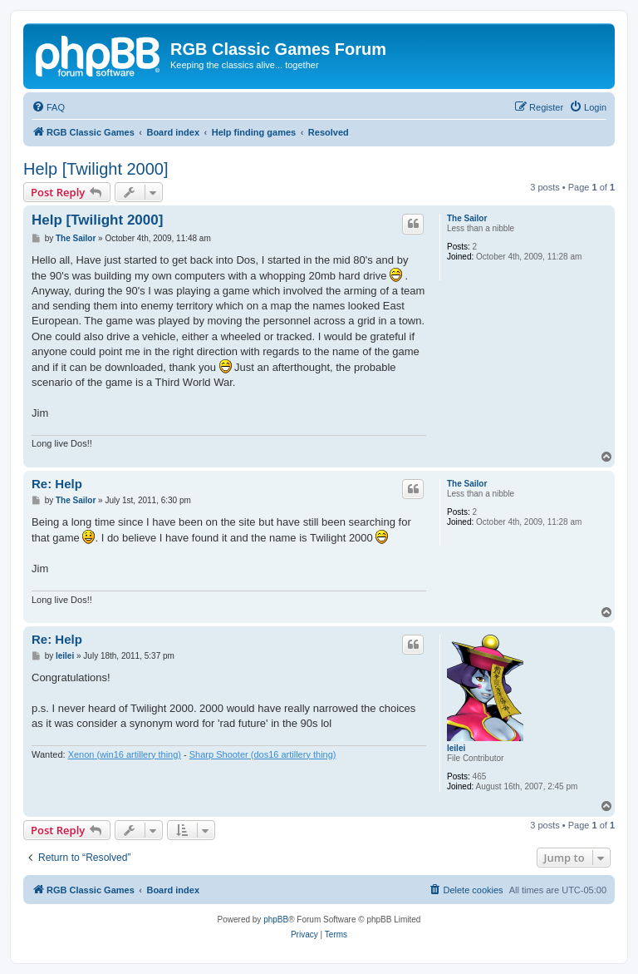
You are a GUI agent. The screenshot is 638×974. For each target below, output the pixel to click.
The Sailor (467, 218)
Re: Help (57, 484)
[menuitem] (48, 107)
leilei (456, 748)
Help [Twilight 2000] (96, 169)
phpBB (275, 919)
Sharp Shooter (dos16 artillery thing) (262, 754)
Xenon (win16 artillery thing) (124, 754)
